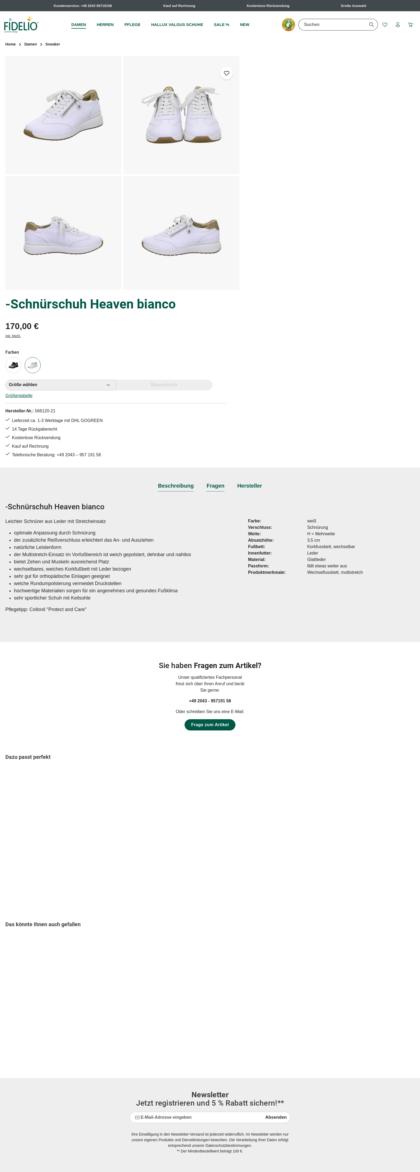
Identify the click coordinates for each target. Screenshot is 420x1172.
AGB (255, 1047)
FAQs (150, 1047)
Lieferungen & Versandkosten (173, 1096)
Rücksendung (158, 1115)
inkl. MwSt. (258, 107)
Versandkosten (297, 1164)
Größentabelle (264, 166)
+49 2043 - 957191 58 (210, 528)
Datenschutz (262, 1057)
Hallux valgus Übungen (167, 1076)
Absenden (276, 945)
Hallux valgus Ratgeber (167, 1067)
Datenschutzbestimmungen (228, 973)
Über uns (259, 1096)
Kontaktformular (54, 1069)
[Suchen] (369, 25)
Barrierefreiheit (264, 1105)
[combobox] (330, 25)
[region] (122, 173)
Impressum (261, 1067)
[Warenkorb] (410, 24)
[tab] (176, 313)
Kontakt (152, 1086)
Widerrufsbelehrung (269, 1076)
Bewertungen (158, 1124)
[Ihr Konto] (397, 24)
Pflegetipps (156, 1105)
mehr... (408, 1077)
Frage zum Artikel (210, 552)
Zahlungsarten (264, 1086)
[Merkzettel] (383, 24)
